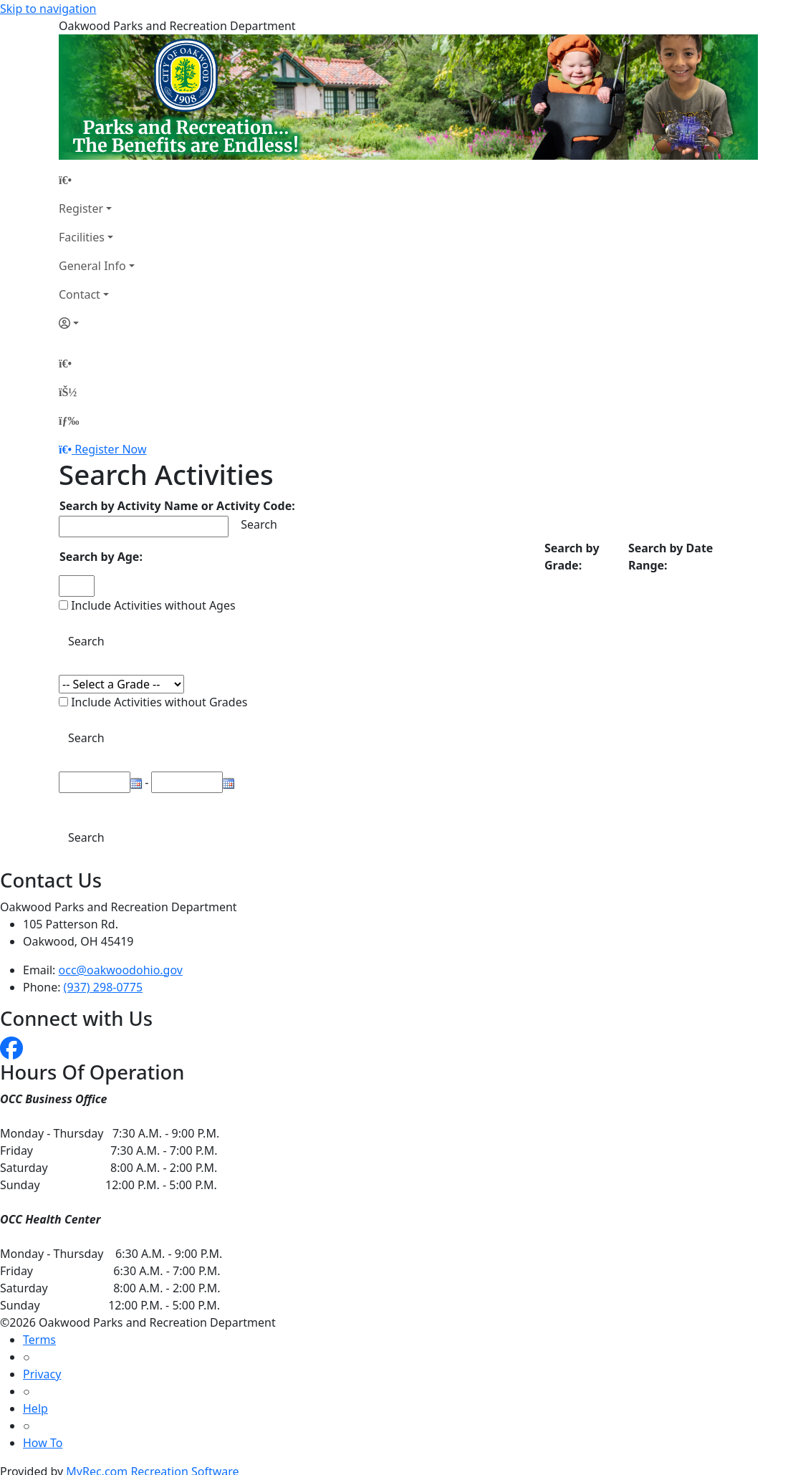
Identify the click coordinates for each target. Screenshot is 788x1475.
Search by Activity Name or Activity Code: (177, 506)
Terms (39, 1339)
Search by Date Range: (670, 556)
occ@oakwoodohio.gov (121, 970)
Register (81, 208)
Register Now (110, 449)
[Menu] (69, 420)
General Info (92, 266)
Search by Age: (101, 556)
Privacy (42, 1374)
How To (42, 1443)
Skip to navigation (48, 8)
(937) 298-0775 (103, 987)
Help (35, 1408)
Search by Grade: (572, 556)
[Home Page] (97, 179)
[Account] (97, 323)
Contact (79, 294)
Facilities (82, 237)
